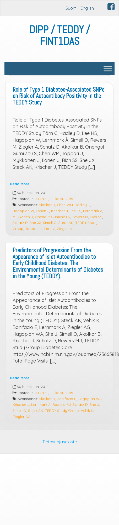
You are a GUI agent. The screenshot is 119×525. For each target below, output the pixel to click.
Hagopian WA (90, 398)
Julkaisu (41, 198)
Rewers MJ (61, 404)
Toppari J (33, 228)
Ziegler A (64, 228)
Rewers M (80, 216)
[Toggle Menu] (108, 68)
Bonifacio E (66, 398)
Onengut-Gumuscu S (52, 216)
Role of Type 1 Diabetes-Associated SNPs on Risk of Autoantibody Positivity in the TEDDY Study (58, 96)
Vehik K (87, 410)
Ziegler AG (21, 416)
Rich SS (96, 216)
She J (94, 404)
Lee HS (75, 210)
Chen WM (65, 204)
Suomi (71, 8)
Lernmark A (92, 210)
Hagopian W (23, 210)
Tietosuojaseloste (59, 441)
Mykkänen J (23, 216)
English (87, 8)
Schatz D (20, 222)
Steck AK (65, 222)
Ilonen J (42, 210)
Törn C (49, 228)
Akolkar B (47, 204)
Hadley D (82, 204)
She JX (35, 222)
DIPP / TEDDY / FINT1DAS (59, 35)
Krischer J (59, 210)
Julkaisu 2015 (61, 198)
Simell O (50, 222)
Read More (20, 184)
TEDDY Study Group (62, 410)
